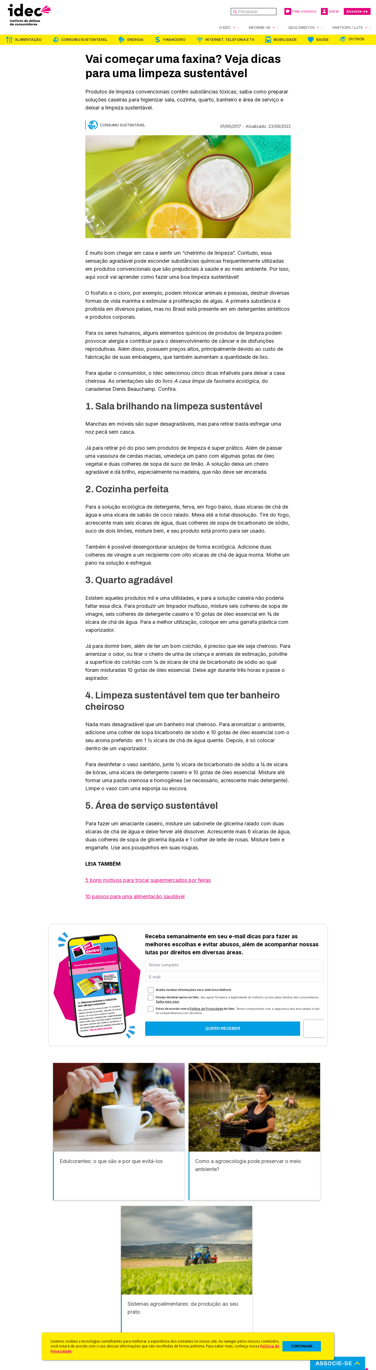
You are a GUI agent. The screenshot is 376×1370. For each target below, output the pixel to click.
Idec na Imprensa (117, 1284)
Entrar (330, 11)
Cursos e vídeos (204, 1291)
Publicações (112, 1314)
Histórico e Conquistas (34, 1307)
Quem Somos (24, 1284)
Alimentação (28, 39)
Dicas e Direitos (204, 1299)
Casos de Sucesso (207, 1329)
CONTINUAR (301, 1346)
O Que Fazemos (27, 1291)
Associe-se (357, 11)
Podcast (108, 1329)
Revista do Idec (116, 1299)
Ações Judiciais (204, 1322)
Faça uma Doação (294, 1291)
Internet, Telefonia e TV (229, 39)
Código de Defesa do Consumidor (222, 1284)
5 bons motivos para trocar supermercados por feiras (148, 880)
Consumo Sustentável (84, 39)
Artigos (107, 1307)
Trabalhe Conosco (30, 1322)
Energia (135, 39)
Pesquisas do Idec (206, 1314)
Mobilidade (285, 39)
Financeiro (174, 39)
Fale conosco (300, 11)
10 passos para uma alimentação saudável (135, 896)
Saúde (322, 39)
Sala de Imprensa (28, 1314)
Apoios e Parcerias (30, 1299)
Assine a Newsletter (120, 1322)
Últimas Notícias (115, 1291)
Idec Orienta (200, 1307)
